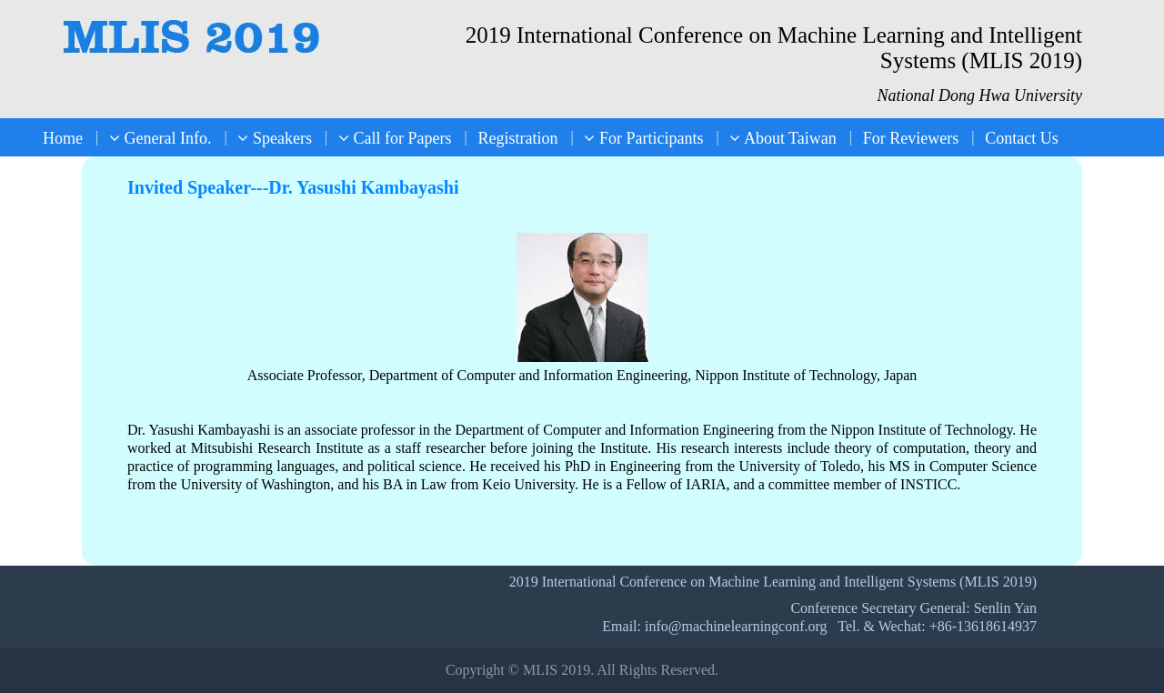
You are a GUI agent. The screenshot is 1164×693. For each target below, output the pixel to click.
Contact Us (1022, 138)
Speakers (274, 138)
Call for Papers (394, 138)
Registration (517, 138)
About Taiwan (782, 138)
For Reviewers (910, 138)
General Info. (160, 138)
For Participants (643, 138)
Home (63, 138)
